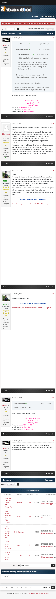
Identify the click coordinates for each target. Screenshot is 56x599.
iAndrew (31, 593)
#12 (53, 123)
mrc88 (19, 503)
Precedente (7, 480)
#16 (53, 441)
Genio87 (19, 517)
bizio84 (19, 556)
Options (50, 33)
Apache (4, 45)
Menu (4, 2)
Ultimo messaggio (47, 504)
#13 (53, 170)
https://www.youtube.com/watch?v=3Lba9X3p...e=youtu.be (32, 204)
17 (30, 517)
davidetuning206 (19, 532)
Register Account (47, 16)
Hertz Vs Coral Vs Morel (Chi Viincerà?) (8, 502)
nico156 (19, 545)
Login (34, 16)
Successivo (49, 480)
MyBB (17, 593)
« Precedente (10, 29)
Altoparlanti (40, 23)
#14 (53, 294)
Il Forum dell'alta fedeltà (11, 23)
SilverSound (6, 134)
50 (30, 503)
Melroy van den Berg (42, 593)
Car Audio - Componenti (27, 23)
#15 (53, 397)
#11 (53, 38)
